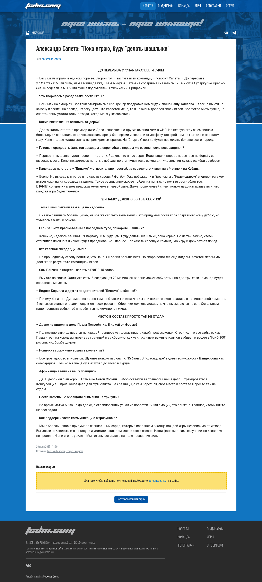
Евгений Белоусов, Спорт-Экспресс (65, 451)
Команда (184, 6)
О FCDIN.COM (215, 546)
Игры (197, 6)
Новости (148, 6)
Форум (230, 6)
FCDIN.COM (43, 6)
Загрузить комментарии (131, 499)
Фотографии (213, 6)
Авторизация (38, 32)
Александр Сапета (51, 59)
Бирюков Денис (51, 576)
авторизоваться (158, 481)
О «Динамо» (165, 6)
